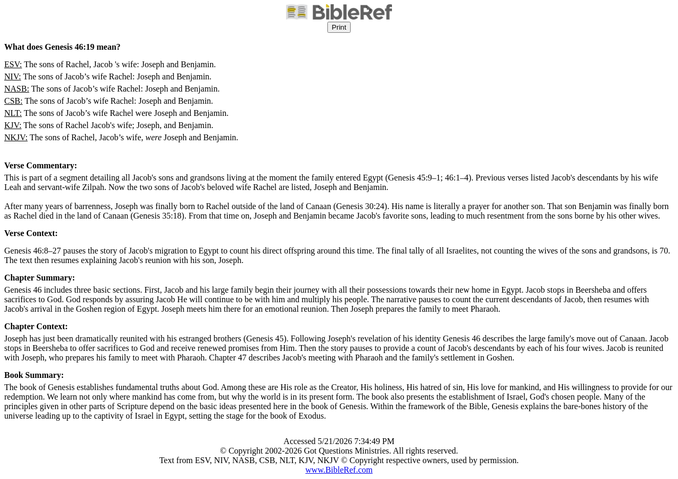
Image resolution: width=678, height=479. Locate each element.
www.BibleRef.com (339, 469)
